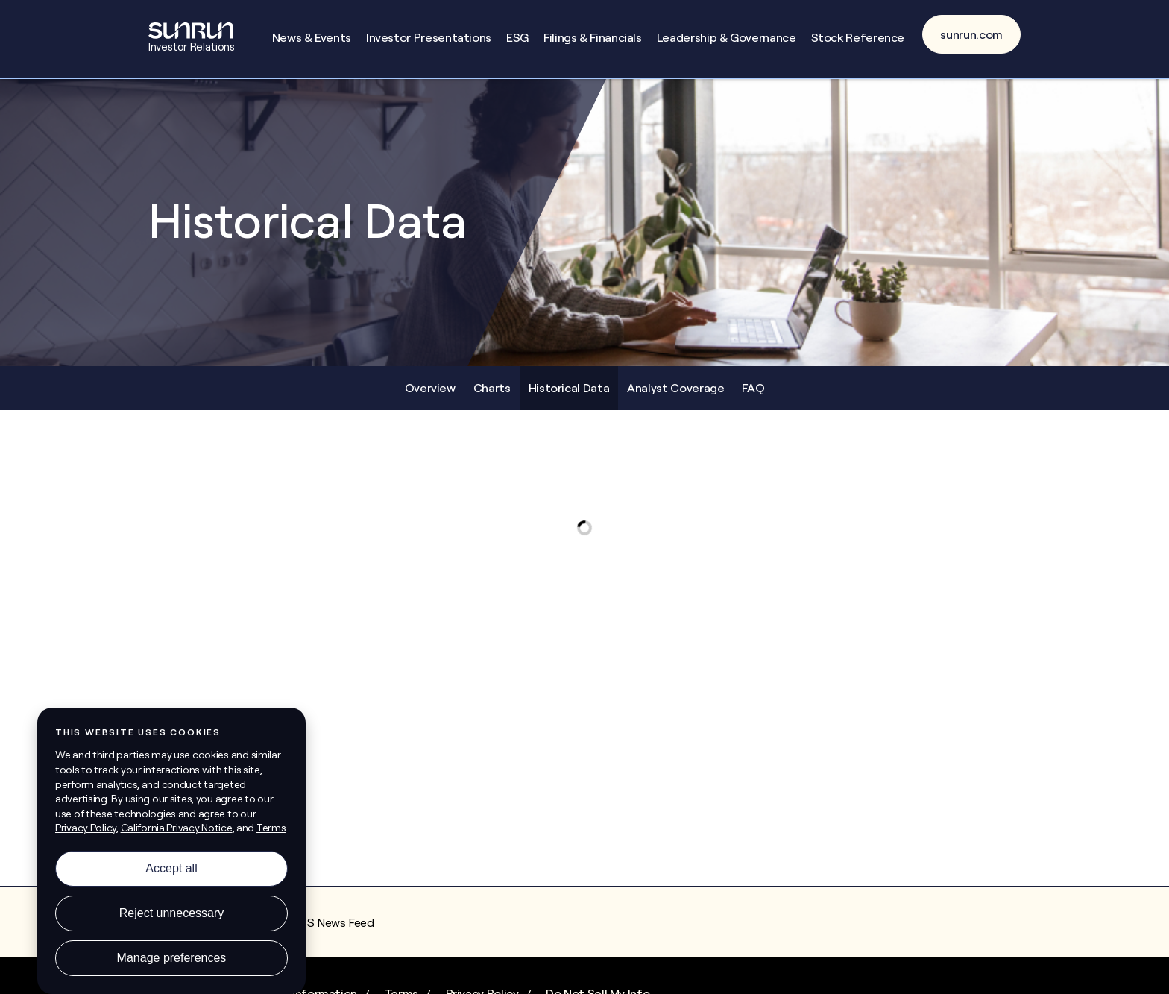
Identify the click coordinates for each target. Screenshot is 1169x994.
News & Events (311, 37)
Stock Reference (858, 37)
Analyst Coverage (675, 387)
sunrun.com (971, 34)
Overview (430, 387)
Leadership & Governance (726, 37)
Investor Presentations (428, 37)
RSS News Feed (333, 922)
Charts (492, 387)
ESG (517, 37)
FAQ (753, 387)
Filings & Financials (592, 37)
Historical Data (569, 387)
